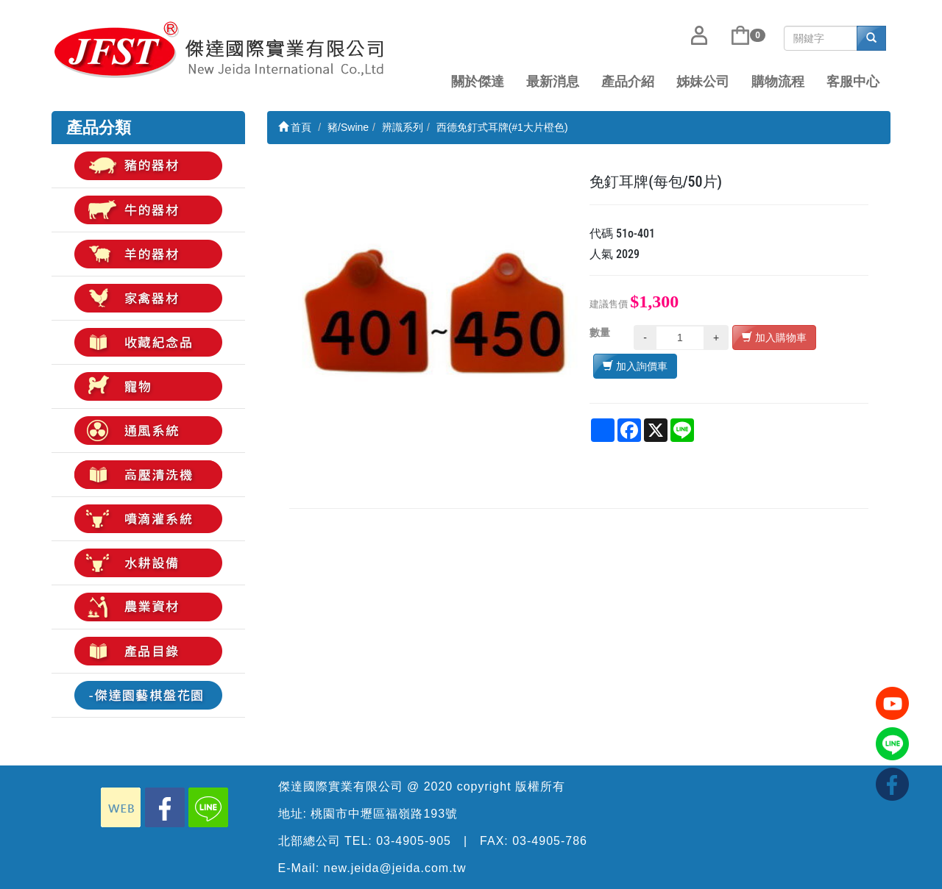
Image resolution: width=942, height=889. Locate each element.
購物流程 (777, 81)
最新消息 (552, 81)
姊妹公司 (702, 81)
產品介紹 (627, 81)
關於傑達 (477, 81)
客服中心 (852, 81)
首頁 (295, 127)
